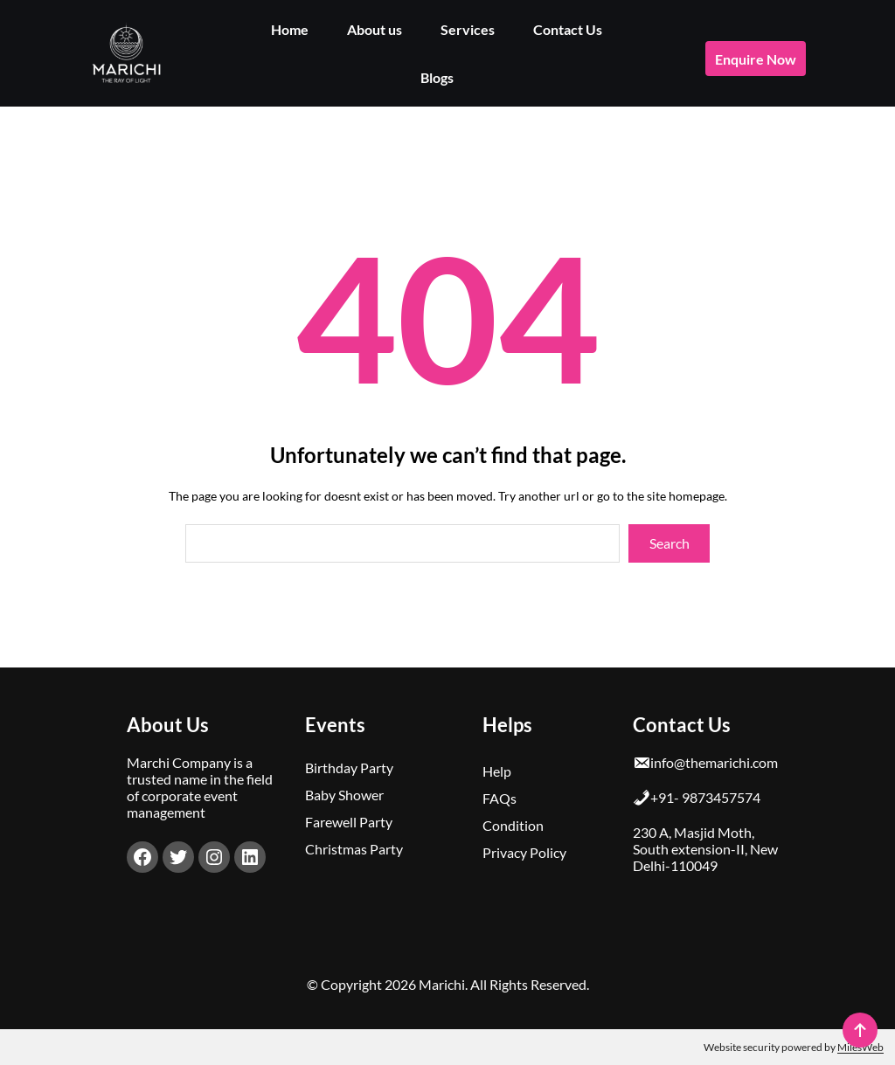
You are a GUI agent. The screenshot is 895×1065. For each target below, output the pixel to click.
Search (669, 543)
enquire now (755, 59)
